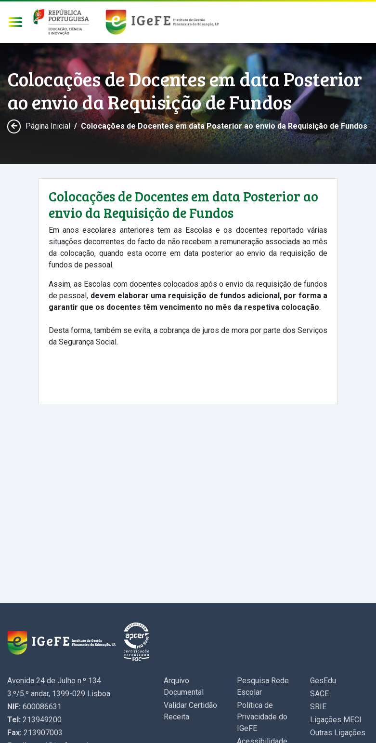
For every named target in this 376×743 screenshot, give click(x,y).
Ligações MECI (336, 719)
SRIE (318, 706)
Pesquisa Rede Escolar (263, 686)
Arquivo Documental (184, 686)
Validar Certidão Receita (190, 711)
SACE (319, 693)
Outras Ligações (337, 732)
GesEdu (323, 680)
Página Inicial (48, 126)
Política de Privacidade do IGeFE (262, 717)
